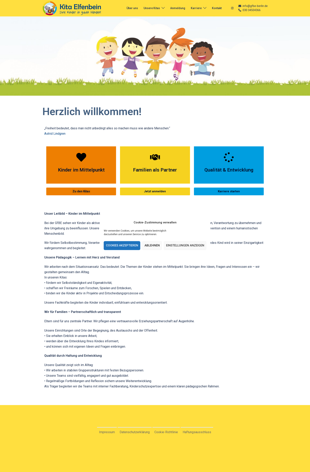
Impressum (107, 432)
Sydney (109, 465)
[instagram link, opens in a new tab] (231, 8)
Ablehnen (152, 245)
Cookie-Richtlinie (166, 432)
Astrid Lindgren (54, 133)
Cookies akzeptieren (122, 245)
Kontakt (217, 8)
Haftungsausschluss (197, 432)
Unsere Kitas (152, 8)
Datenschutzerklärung (135, 432)
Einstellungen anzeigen (185, 245)
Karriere (196, 8)
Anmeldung (177, 8)
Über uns (132, 8)
